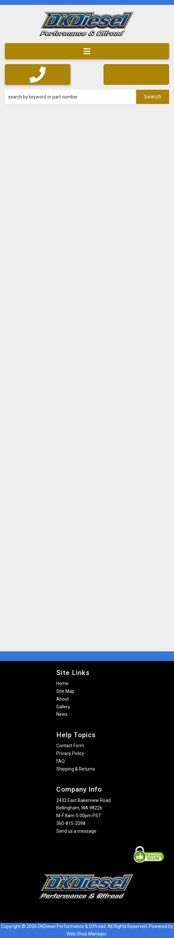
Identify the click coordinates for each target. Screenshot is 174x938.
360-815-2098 (70, 823)
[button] (87, 97)
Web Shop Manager (86, 933)
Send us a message (76, 831)
